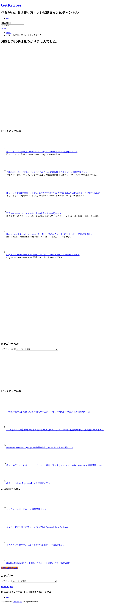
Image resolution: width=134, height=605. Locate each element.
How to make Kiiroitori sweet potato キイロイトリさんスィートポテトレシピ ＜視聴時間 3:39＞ (49, 234)
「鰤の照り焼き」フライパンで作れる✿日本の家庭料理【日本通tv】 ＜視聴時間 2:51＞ (47, 172)
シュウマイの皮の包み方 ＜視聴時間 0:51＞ (26, 509)
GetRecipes (11, 5)
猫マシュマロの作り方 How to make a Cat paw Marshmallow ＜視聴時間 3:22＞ (41, 152)
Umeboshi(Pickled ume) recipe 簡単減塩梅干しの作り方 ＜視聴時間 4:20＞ (39, 447)
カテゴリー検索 (8, 349)
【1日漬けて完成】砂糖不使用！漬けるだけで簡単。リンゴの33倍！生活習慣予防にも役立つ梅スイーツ (55, 430)
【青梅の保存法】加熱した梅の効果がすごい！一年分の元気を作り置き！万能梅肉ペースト (49, 412)
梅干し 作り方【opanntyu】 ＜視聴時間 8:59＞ (28, 483)
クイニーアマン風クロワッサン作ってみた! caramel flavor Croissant (37, 527)
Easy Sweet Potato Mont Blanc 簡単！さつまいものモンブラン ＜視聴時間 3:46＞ (43, 254)
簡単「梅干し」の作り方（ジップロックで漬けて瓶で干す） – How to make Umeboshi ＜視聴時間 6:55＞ (54, 465)
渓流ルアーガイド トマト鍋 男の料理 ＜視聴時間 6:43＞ (33, 213)
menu (3, 28)
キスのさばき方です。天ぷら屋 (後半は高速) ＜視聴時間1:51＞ (35, 545)
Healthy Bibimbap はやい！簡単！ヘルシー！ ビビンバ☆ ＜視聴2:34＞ (38, 563)
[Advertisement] (20, 85)
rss (7, 18)
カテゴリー (6, 581)
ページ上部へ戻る (9, 568)
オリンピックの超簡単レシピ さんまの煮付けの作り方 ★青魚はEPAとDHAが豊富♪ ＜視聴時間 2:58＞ (53, 193)
